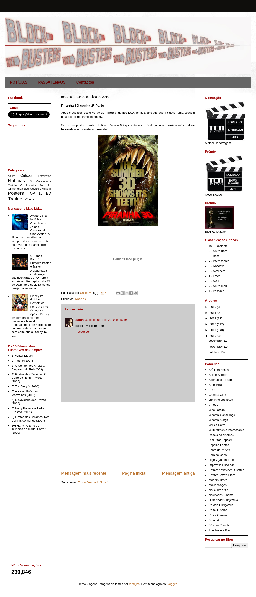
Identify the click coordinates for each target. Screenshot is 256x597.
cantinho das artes (221, 399)
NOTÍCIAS (18, 82)
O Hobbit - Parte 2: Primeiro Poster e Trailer (40, 261)
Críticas (26, 175)
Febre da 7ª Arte (219, 450)
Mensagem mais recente (83, 473)
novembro (215, 346)
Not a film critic (218, 490)
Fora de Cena (218, 455)
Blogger (171, 584)
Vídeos (29, 199)
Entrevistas (44, 175)
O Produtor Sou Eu (35, 185)
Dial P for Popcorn (220, 440)
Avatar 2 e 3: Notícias (38, 217)
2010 (213, 335)
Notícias (80, 299)
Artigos (11, 176)
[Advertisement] (128, 436)
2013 (213, 318)
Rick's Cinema (218, 515)
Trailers (16, 198)
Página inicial (134, 473)
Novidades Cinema (221, 495)
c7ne (212, 389)
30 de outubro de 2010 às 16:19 (106, 320)
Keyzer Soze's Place (222, 475)
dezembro (215, 340)
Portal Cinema (218, 510)
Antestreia (215, 384)
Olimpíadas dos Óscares (24, 188)
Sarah (79, 320)
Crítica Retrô (217, 425)
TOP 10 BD (39, 193)
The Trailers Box (219, 530)
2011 (213, 330)
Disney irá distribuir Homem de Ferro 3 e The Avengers (39, 303)
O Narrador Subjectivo (223, 500)
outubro (214, 352)
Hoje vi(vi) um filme (221, 460)
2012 (213, 324)
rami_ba (134, 584)
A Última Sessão (219, 369)
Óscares (46, 189)
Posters (16, 193)
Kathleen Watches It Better (226, 470)
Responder (82, 331)
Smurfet (214, 520)
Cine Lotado (217, 410)
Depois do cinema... (222, 435)
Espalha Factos (219, 445)
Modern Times (218, 480)
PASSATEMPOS (51, 82)
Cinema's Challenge (222, 415)
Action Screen (218, 374)
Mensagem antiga (178, 473)
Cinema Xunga (218, 420)
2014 (213, 312)
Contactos (85, 82)
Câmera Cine (217, 394)
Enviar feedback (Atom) (93, 482)
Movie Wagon (218, 485)
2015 (213, 307)
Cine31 (213, 404)
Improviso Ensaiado (221, 465)
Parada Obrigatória (221, 505)
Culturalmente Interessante (226, 430)
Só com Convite (219, 525)
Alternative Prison (220, 379)
